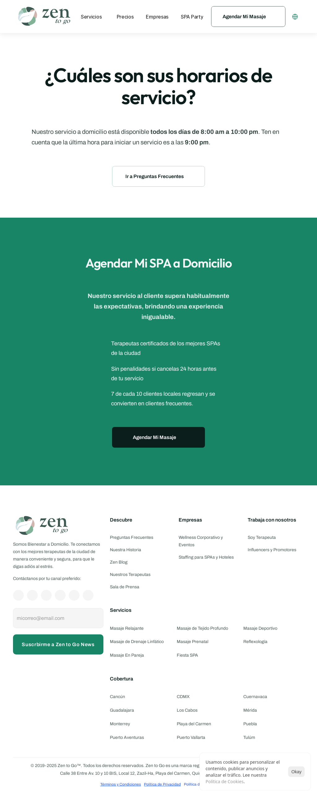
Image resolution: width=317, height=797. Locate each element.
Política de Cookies (225, 781)
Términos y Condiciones (120, 784)
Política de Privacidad (162, 784)
